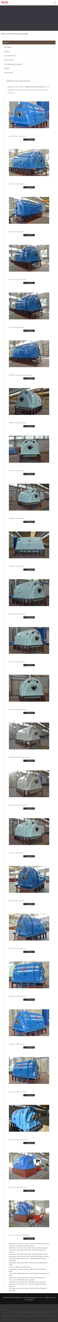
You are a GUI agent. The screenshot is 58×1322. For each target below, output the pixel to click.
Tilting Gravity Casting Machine (9, 1312)
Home (3, 34)
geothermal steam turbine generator (17, 34)
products (6, 42)
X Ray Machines (39, 1312)
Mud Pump (6, 68)
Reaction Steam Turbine (23, 1243)
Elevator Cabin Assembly (19, 1315)
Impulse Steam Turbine (22, 1262)
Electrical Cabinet (8, 72)
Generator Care (23, 1284)
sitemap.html (30, 1299)
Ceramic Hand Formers (7, 1319)
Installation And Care (9, 60)
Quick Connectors (49, 1315)
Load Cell (48, 1312)
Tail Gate (40, 1315)
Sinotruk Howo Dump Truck (26, 1312)
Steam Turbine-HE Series (23, 1256)
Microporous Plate (31, 1315)
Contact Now (30, 139)
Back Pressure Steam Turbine (24, 1248)
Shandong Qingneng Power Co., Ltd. (32, 1297)
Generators (6, 51)
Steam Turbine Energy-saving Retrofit (13, 64)
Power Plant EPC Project (10, 55)
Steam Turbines (8, 47)
